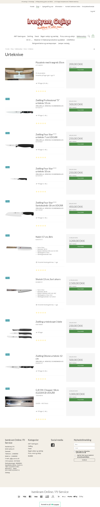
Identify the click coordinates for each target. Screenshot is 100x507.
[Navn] (84, 444)
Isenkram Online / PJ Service (50, 492)
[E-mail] (84, 448)
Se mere (30, 456)
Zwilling (30, 446)
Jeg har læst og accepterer (85, 456)
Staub (30, 448)
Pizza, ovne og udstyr (34, 453)
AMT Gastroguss (33, 444)
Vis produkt (81, 69)
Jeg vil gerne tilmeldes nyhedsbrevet (83, 452)
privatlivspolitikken (83, 457)
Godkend (84, 460)
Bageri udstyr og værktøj (35, 451)
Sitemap (7, 472)
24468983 (15, 454)
